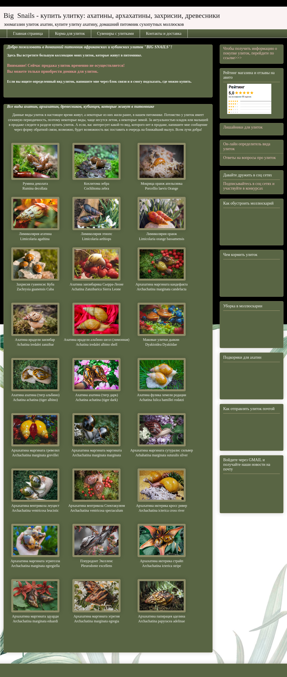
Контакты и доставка (163, 33)
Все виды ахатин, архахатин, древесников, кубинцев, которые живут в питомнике (80, 106)
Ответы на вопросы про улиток (249, 157)
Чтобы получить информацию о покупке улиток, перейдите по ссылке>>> (250, 53)
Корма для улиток (70, 33)
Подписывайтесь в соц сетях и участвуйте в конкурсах (248, 185)
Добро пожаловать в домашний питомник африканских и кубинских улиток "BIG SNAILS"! (89, 47)
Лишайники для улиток (243, 127)
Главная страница (28, 33)
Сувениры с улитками (115, 33)
